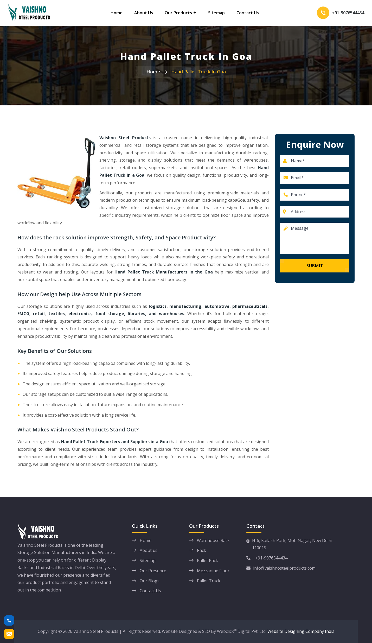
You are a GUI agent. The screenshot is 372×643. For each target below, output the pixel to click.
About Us (143, 13)
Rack (201, 550)
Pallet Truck (208, 581)
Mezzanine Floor (213, 571)
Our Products (178, 13)
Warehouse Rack (213, 540)
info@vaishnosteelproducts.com (281, 568)
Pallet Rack (207, 560)
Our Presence (153, 571)
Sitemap (216, 13)
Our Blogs (149, 581)
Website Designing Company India (301, 631)
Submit (314, 266)
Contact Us (247, 13)
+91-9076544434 (348, 13)
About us (148, 550)
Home (117, 13)
